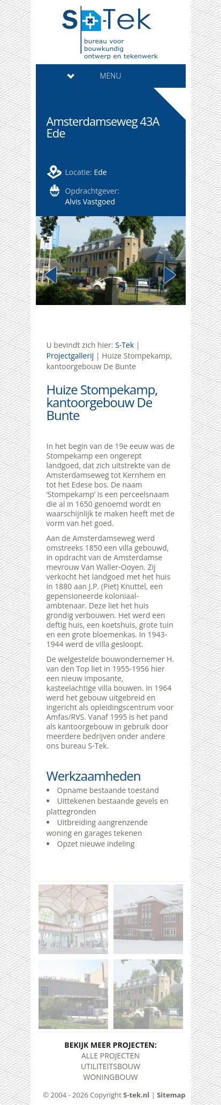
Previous (51, 275)
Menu (94, 76)
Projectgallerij (70, 355)
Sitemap (171, 1095)
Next (170, 275)
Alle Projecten (110, 1055)
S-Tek (124, 345)
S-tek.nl (136, 1095)
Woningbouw (110, 1077)
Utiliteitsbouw (110, 1066)
